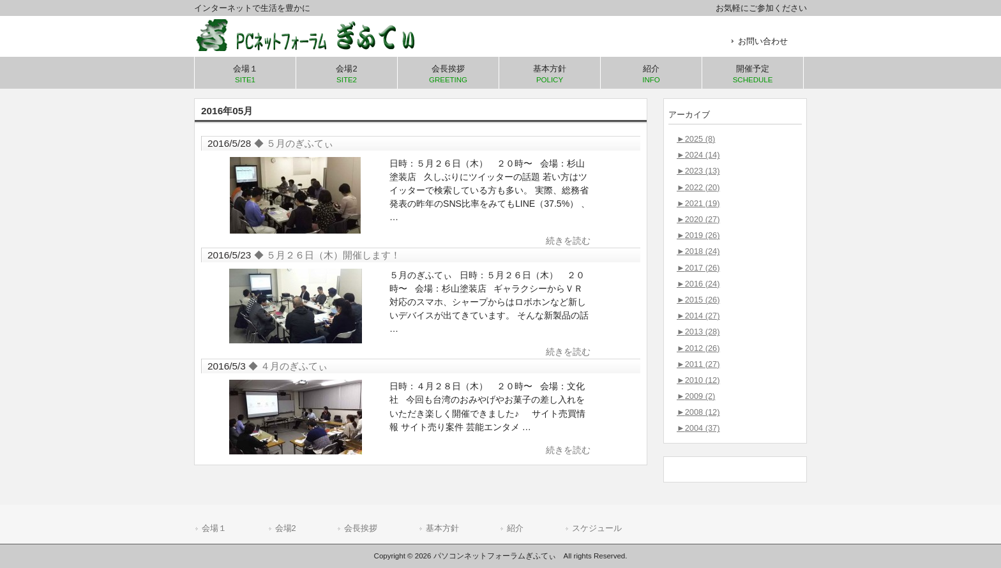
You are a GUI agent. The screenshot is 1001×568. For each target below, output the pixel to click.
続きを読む (568, 240)
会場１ (214, 528)
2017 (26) (698, 268)
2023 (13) (698, 171)
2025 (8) (696, 139)
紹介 (515, 528)
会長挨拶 (360, 528)
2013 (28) (698, 331)
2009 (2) (696, 396)
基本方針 (442, 528)
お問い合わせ (763, 41)
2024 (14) (698, 155)
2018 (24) (698, 251)
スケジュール (597, 528)
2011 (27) (698, 364)
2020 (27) (698, 219)
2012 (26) (698, 348)
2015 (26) (698, 299)
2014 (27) (698, 315)
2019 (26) (698, 235)
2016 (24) (698, 283)
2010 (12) (698, 380)
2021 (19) (698, 203)
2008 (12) (698, 412)
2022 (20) (698, 187)
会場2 (285, 528)
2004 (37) (698, 428)
